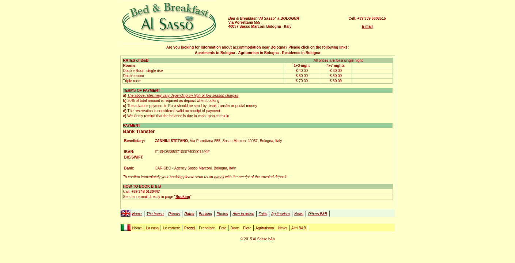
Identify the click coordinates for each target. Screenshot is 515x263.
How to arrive (243, 214)
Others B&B (317, 214)
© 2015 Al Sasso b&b (257, 239)
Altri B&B (298, 228)
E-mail (366, 26)
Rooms (174, 214)
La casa (152, 228)
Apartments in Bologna (215, 53)
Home (137, 214)
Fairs (262, 214)
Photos (222, 214)
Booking (205, 214)
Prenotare (207, 228)
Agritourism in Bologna (258, 53)
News (298, 214)
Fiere (247, 228)
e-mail (219, 177)
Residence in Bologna (301, 53)
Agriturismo (264, 228)
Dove (235, 228)
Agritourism (280, 214)
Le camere (171, 228)
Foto (222, 228)
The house (155, 214)
